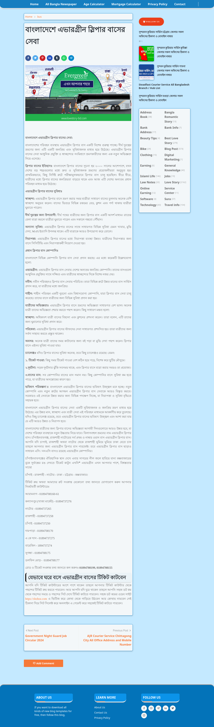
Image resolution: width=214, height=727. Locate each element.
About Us (99, 707)
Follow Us (151, 21)
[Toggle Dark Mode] (200, 4)
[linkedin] (165, 708)
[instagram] (193, 4)
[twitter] (173, 708)
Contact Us (100, 712)
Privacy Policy (102, 717)
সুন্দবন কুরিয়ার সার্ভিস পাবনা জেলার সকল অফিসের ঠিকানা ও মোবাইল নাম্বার (173, 71)
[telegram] (158, 708)
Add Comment (43, 663)
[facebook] (190, 4)
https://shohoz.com (36, 598)
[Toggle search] (203, 4)
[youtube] (196, 4)
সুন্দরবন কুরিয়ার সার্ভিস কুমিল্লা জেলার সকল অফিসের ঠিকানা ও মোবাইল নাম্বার (173, 52)
